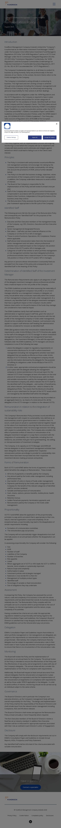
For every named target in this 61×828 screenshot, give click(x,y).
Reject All (34, 137)
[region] (30, 132)
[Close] (56, 124)
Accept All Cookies (50, 137)
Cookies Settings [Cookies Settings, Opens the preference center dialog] (11, 137)
